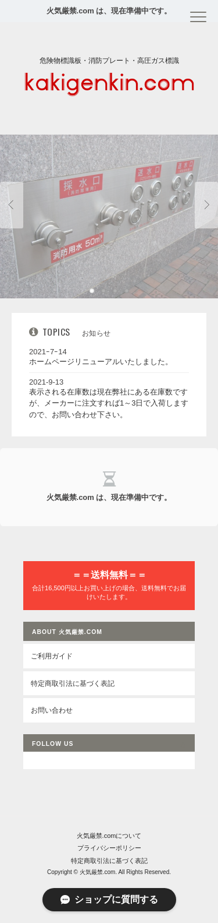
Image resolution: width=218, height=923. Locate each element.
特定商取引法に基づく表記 (73, 683)
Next (206, 205)
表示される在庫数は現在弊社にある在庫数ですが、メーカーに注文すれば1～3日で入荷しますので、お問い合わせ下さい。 (108, 403)
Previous (11, 205)
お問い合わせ (52, 710)
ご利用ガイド (52, 656)
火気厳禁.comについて (109, 835)
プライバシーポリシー (109, 847)
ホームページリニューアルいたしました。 (101, 361)
